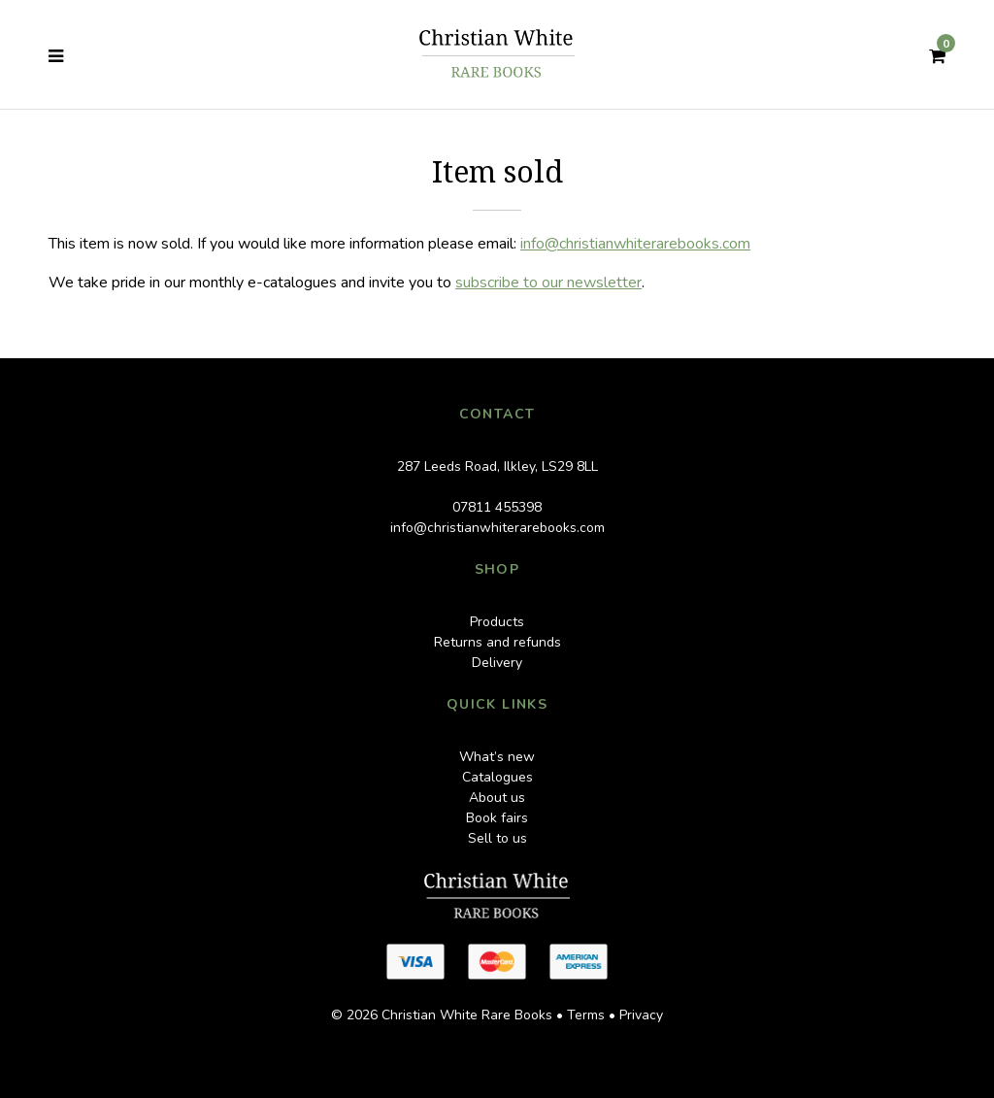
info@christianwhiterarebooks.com (635, 243)
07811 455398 (497, 507)
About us (497, 797)
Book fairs (497, 818)
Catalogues (497, 777)
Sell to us (497, 838)
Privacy (641, 1015)
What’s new (497, 757)
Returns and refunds (497, 642)
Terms (586, 1015)
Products (497, 622)
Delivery (497, 662)
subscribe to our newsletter (548, 282)
